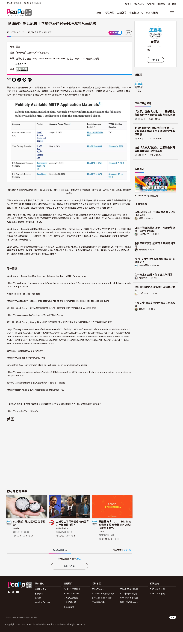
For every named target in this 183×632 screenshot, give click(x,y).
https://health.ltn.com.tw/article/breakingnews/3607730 (35, 389)
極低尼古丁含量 (23, 58)
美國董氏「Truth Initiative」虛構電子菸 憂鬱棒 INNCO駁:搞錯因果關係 (115, 524)
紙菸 (77, 58)
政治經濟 (44, 53)
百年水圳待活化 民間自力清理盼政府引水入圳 (155, 213)
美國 (18, 46)
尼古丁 (70, 58)
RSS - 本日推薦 (157, 593)
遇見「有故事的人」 (129, 602)
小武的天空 (144, 234)
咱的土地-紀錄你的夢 (102, 598)
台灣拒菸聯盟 (62, 528)
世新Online (144, 293)
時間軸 (38, 598)
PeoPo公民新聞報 (72, 589)
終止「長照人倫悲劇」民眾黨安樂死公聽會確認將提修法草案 (155, 149)
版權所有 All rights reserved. (22, 69)
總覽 (98, 12)
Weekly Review (42, 602)
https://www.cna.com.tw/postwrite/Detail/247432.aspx (35, 315)
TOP (172, 617)
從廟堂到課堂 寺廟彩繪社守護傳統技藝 (155, 288)
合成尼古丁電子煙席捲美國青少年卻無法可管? (72, 523)
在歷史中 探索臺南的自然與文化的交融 (155, 304)
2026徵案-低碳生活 (129, 589)
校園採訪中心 (136, 12)
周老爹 (142, 309)
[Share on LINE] (24, 80)
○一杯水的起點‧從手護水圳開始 (153, 274)
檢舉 (128, 33)
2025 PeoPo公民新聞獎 (103, 593)
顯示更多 (21, 64)
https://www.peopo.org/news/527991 (26, 357)
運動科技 (32, 53)
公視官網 (161, 4)
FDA (83, 58)
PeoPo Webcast (71, 593)
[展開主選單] (172, 12)
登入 (129, 4)
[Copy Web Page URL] (30, 80)
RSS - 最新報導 (157, 589)
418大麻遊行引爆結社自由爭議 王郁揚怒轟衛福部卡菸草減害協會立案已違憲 (155, 131)
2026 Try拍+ (98, 589)
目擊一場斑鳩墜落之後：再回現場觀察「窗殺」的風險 (155, 229)
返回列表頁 (69, 566)
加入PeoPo (139, 4)
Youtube (17, 592)
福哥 (141, 218)
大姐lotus (143, 277)
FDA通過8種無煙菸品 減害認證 (29, 523)
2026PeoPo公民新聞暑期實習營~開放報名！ (155, 260)
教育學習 (21, 53)
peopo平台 (144, 265)
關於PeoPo (40, 589)
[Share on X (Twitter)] (19, 80)
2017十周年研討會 (128, 593)
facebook (9, 592)
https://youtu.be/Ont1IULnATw (23, 411)
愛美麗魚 (143, 249)
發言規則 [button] (127, 550)
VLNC (63, 58)
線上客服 (172, 4)
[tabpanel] (69, 559)
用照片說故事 (98, 602)
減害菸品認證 (92, 58)
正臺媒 (16, 528)
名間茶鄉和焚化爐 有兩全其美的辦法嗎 (155, 244)
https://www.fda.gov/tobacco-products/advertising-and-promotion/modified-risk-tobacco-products (58, 300)
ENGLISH (151, 4)
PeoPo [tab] (60, 550)
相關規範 (39, 593)
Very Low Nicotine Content (46, 58)
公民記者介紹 (69, 602)
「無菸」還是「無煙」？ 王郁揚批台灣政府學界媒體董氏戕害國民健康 (155, 113)
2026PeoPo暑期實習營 (147, 195)
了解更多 (155, 60)
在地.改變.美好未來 (129, 598)
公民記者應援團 (70, 598)
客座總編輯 (68, 607)
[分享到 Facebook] (14, 80)
